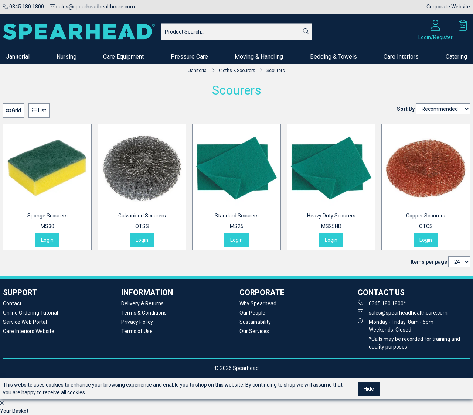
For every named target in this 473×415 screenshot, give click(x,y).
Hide (369, 389)
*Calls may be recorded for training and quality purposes (414, 343)
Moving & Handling (259, 56)
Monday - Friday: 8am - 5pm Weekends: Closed (395, 325)
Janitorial (18, 56)
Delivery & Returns (142, 303)
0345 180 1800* (382, 303)
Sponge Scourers (47, 221)
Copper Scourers (425, 221)
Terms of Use (137, 331)
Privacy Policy (137, 322)
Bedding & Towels (333, 56)
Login (47, 240)
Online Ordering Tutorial (30, 313)
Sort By (406, 109)
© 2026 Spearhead (236, 368)
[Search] (306, 32)
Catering (456, 56)
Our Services (254, 331)
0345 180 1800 (23, 7)
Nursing (66, 56)
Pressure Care (189, 56)
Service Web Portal (25, 322)
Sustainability (255, 322)
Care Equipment (123, 56)
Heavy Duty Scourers (331, 221)
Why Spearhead (257, 303)
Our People (252, 313)
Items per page (429, 262)
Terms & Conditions (144, 313)
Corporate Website (448, 7)
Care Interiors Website (28, 331)
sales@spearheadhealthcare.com (92, 7)
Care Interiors (401, 56)
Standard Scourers (237, 221)
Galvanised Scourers (142, 221)
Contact (12, 303)
